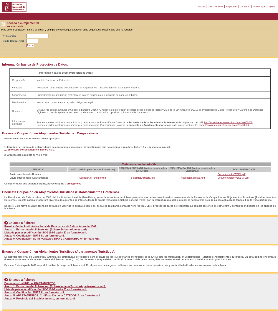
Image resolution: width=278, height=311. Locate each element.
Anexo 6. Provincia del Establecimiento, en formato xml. (40, 298)
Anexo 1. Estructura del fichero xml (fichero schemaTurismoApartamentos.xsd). (55, 286)
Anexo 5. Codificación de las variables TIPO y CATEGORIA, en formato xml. (52, 238)
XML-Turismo (215, 6)
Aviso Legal (259, 6)
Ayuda (271, 6)
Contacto (245, 6)
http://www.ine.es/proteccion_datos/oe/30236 (224, 125)
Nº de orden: (10, 36)
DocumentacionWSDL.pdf (231, 174)
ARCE (201, 6)
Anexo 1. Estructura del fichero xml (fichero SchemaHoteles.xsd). (46, 229)
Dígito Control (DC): (14, 41)
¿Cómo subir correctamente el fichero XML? (30, 149)
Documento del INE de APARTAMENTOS (30, 283)
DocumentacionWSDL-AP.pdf (233, 177)
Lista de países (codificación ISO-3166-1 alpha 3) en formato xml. (45, 232)
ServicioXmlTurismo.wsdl (92, 177)
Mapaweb (231, 6)
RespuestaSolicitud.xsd (192, 177)
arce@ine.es (74, 183)
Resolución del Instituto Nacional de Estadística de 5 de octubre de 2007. (50, 226)
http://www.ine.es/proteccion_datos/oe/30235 (228, 122)
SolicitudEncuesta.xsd (143, 177)
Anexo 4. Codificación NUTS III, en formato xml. (34, 235)
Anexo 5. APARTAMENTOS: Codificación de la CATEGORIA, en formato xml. (52, 295)
